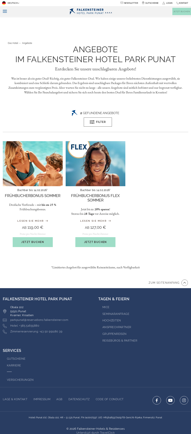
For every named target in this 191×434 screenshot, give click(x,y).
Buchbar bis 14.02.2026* (32, 173)
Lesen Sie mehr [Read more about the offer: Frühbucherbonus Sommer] (32, 204)
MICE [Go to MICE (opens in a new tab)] (105, 290)
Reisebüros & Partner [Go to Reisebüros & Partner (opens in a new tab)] (119, 324)
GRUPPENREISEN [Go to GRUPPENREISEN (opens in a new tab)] (114, 317)
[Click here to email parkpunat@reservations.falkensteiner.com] (35, 303)
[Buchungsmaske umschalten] (181, 11)
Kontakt (183, 3)
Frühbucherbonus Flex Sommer (95, 181)
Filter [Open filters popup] (98, 105)
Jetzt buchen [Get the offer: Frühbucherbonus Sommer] (32, 225)
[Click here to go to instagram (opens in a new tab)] (184, 383)
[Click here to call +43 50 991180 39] (32, 315)
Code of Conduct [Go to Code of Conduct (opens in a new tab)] (110, 382)
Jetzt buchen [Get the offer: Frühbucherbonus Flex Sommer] (95, 225)
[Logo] (92, 11)
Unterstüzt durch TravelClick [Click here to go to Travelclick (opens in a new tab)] (95, 416)
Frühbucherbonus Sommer (32, 179)
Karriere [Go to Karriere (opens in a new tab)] (14, 349)
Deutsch (10, 3)
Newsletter (131, 3)
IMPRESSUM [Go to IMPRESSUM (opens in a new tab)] (41, 382)
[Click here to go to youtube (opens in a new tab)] (170, 383)
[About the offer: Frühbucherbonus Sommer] (33, 179)
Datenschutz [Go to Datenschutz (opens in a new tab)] (79, 382)
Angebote (27, 26)
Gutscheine (152, 3)
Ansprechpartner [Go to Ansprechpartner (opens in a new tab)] (116, 310)
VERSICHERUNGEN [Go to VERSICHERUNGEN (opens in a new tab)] (20, 363)
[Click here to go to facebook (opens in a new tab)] (157, 383)
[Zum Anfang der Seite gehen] (168, 266)
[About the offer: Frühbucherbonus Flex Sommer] (96, 181)
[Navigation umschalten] (3, 11)
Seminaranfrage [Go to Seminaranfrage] (115, 297)
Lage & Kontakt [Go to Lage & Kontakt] (15, 382)
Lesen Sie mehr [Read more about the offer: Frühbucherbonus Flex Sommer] (95, 204)
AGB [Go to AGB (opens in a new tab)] (59, 382)
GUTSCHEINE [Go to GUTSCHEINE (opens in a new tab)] (16, 342)
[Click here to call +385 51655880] (21, 309)
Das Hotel (13, 26)
